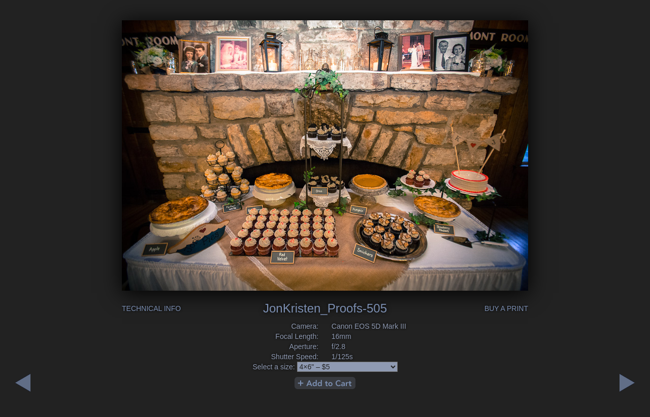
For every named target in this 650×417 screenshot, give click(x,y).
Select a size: (273, 367)
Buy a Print (506, 308)
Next (22, 383)
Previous (627, 383)
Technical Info (151, 308)
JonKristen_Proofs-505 (325, 308)
